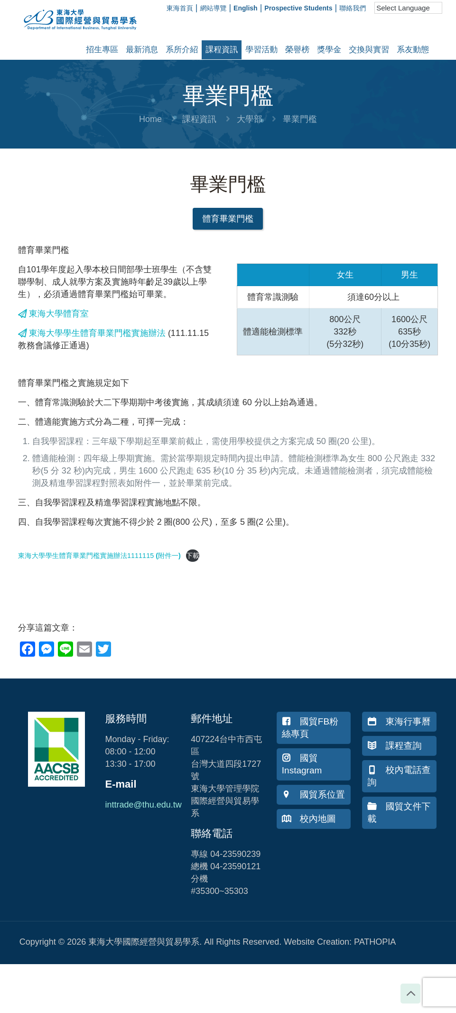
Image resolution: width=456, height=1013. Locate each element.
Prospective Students (298, 8)
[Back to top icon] (410, 994)
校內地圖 (309, 819)
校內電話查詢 (398, 776)
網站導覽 (213, 8)
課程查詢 (394, 746)
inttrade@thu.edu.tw (143, 804)
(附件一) (168, 555)
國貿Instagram (302, 764)
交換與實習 (369, 49)
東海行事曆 (398, 721)
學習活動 (261, 49)
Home (150, 119)
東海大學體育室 (53, 313)
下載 (193, 555)
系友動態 (413, 49)
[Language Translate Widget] (408, 8)
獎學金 (329, 49)
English (245, 8)
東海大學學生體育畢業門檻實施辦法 (92, 333)
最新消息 (142, 49)
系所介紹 (182, 49)
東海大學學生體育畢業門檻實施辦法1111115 (87, 555)
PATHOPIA (375, 942)
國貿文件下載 (398, 812)
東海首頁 (180, 8)
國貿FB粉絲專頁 (310, 727)
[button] (228, 219)
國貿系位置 (313, 794)
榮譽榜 (297, 49)
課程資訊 (221, 49)
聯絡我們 (352, 8)
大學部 (249, 119)
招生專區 (102, 49)
